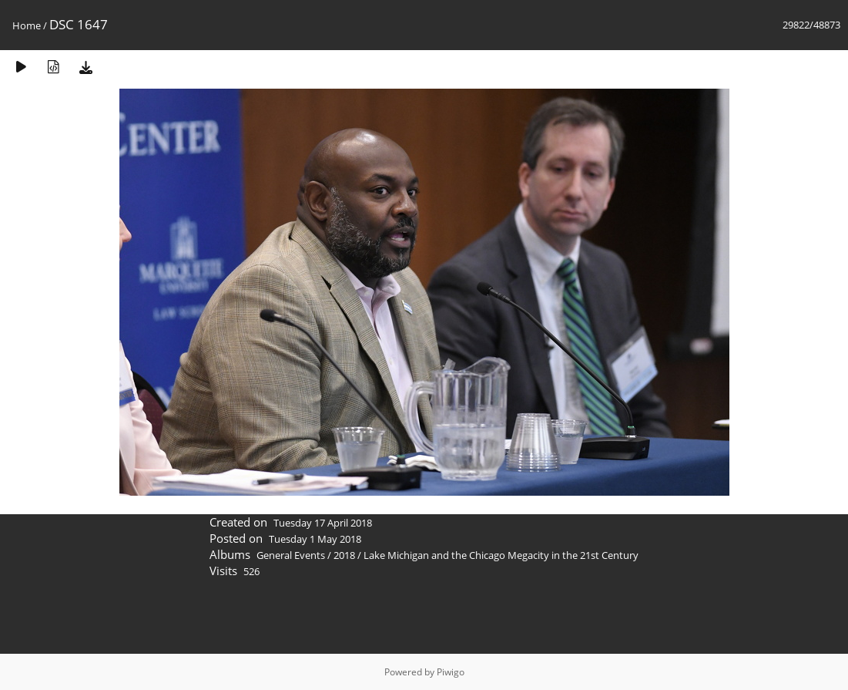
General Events (290, 555)
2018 (344, 555)
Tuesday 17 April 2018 (322, 523)
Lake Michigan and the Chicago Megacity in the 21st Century (501, 555)
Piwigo (450, 671)
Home (26, 25)
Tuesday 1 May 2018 (315, 539)
